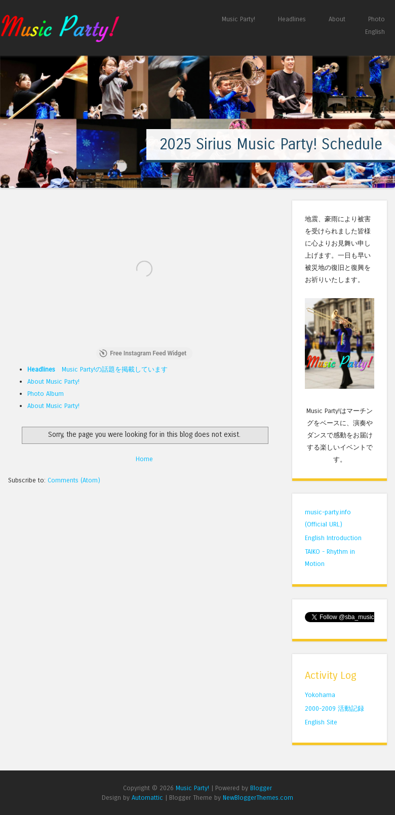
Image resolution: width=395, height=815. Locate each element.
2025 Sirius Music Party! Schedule (270, 144)
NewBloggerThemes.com (258, 797)
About (337, 19)
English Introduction (333, 538)
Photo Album (45, 393)
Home (144, 459)
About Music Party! (53, 381)
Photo (376, 19)
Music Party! (238, 19)
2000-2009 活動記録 (334, 708)
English (375, 31)
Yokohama (320, 695)
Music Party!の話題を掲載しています (97, 369)
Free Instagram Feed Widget (142, 353)
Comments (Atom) (74, 480)
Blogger (261, 788)
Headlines (292, 19)
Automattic (147, 797)
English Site (321, 722)
